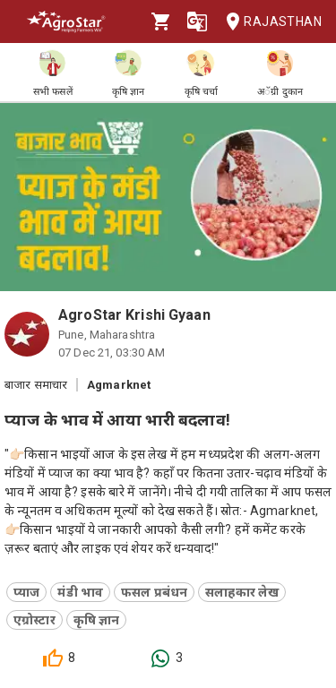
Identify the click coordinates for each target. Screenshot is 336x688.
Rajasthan (268, 22)
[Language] (197, 21)
